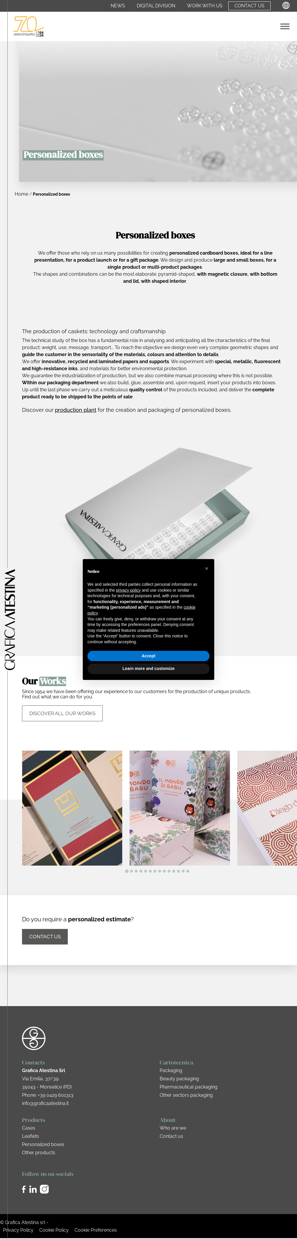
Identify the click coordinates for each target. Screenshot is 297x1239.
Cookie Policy (54, 1231)
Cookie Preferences (96, 1231)
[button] (206, 568)
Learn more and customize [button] (148, 668)
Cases (28, 1129)
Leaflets (30, 1137)
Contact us (249, 6)
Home (21, 194)
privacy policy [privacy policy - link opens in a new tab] (128, 590)
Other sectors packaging (186, 1096)
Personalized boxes (43, 1145)
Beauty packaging (179, 1079)
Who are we (173, 1129)
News (118, 6)
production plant (75, 410)
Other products (38, 1153)
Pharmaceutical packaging (188, 1088)
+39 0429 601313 (55, 1096)
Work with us (204, 6)
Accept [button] (149, 656)
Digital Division (156, 6)
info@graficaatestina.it (45, 1104)
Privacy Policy (18, 1231)
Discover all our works (63, 714)
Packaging (171, 1071)
